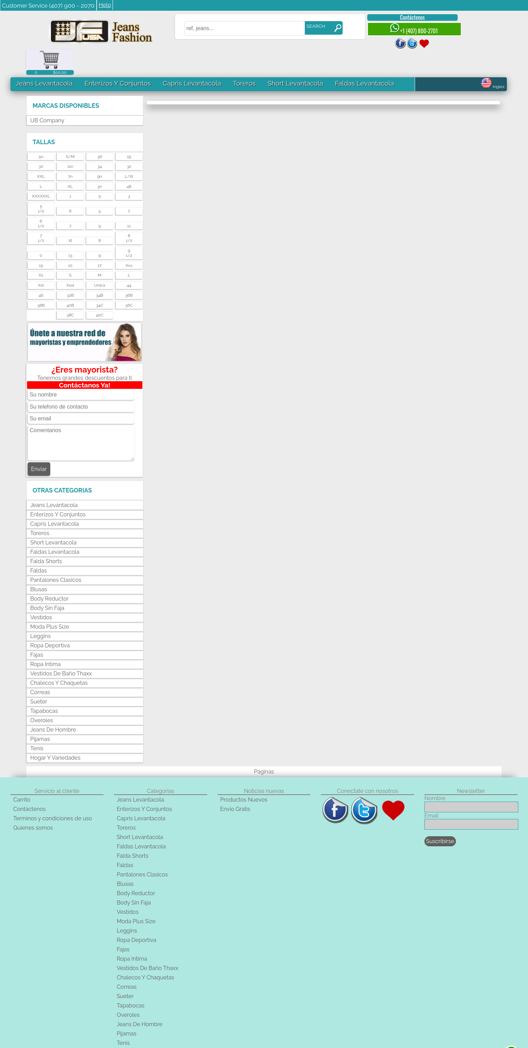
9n (99, 150)
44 (129, 259)
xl (70, 214)
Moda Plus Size (49, 600)
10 (70, 239)
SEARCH (310, 26)
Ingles (492, 61)
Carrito (21, 774)
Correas (40, 666)
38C (70, 289)
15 (41, 239)
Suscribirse (440, 815)
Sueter (38, 675)
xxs (129, 239)
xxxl (70, 259)
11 (129, 200)
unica (99, 259)
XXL (41, 150)
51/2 (41, 183)
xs (40, 249)
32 (129, 140)
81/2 (129, 212)
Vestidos (41, 591)
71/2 (41, 212)
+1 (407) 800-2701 (408, 29)
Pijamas (40, 713)
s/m (70, 130)
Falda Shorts (46, 535)
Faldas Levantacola (364, 57)
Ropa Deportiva (50, 619)
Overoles (41, 694)
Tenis (36, 722)
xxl (41, 259)
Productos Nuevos (243, 774)
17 (100, 239)
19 (129, 130)
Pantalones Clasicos (55, 554)
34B (99, 269)
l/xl (129, 150)
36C (129, 279)
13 (70, 229)
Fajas (36, 629)
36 (99, 130)
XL (70, 160)
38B (41, 279)
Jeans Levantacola (44, 57)
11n (70, 140)
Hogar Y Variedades (55, 731)
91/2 (129, 227)
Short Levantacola (295, 57)
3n (99, 160)
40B (70, 279)
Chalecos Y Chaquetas (59, 657)
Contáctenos (406, 17)
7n (70, 150)
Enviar (39, 443)
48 (128, 160)
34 (99, 140)
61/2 (41, 198)
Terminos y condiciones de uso (52, 792)
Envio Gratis (235, 783)
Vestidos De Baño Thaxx (61, 647)
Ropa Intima (45, 638)
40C (99, 289)
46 (40, 269)
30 (40, 140)
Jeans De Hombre (53, 703)
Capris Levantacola (191, 57)
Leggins (40, 610)
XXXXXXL (41, 170)
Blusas (38, 563)
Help (105, 5)
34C (99, 279)
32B (70, 269)
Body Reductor (49, 572)
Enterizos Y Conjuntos (118, 57)
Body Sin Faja (47, 582)
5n (40, 130)
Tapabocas (44, 685)
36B (129, 269)
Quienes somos (33, 802)
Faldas (38, 544)
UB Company (47, 94)
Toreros (244, 57)
